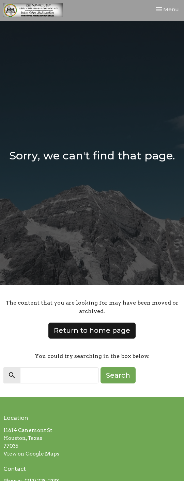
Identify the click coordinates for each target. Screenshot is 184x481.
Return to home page (92, 330)
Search (118, 375)
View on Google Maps (31, 454)
